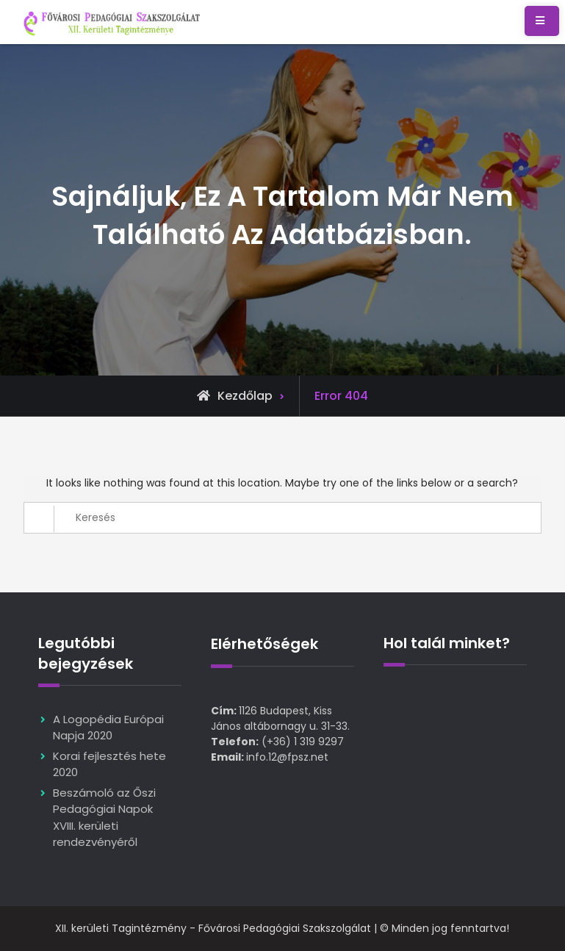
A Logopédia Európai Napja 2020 (108, 727)
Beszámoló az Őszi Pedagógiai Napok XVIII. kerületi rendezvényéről (104, 817)
